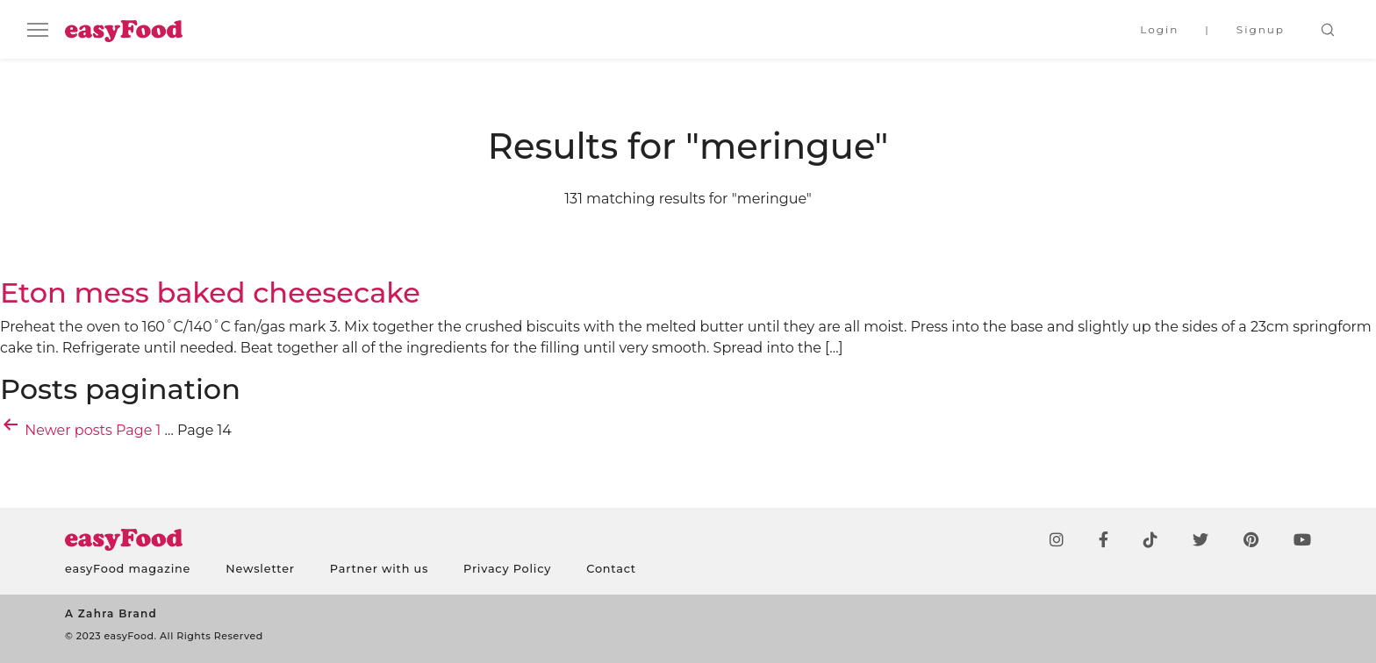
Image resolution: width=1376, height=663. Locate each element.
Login (1159, 29)
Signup (1260, 29)
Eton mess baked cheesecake (210, 292)
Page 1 (138, 430)
